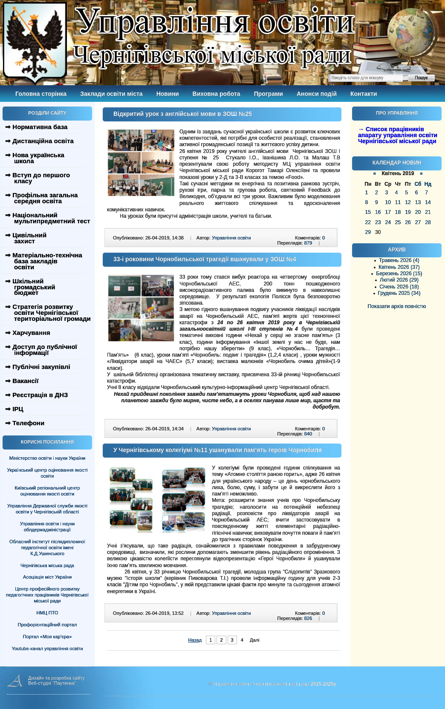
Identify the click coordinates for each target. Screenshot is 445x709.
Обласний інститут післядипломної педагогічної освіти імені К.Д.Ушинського (47, 547)
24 (387, 222)
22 (368, 222)
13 (418, 202)
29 (368, 232)
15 (368, 212)
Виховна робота (216, 93)
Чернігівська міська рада (47, 565)
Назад (195, 640)
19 (407, 212)
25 (398, 222)
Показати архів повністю (397, 306)
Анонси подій (317, 93)
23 (378, 222)
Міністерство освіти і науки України (47, 458)
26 (407, 222)
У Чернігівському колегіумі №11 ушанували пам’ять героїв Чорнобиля (217, 450)
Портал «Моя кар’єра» (47, 636)
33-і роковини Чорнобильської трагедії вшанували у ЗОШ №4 (204, 259)
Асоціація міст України (47, 576)
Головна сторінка (40, 93)
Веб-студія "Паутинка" (52, 683)
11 (398, 202)
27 (418, 222)
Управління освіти (231, 237)
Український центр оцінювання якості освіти (47, 472)
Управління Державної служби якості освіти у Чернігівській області (47, 508)
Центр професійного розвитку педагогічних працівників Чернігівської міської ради (47, 594)
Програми (268, 93)
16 (378, 212)
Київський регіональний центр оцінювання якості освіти (47, 490)
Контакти (363, 93)
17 (387, 212)
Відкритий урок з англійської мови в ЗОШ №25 (182, 113)
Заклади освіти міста (111, 93)
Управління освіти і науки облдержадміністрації (47, 526)
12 (407, 202)
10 (387, 202)
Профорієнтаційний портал (47, 624)
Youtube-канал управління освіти (47, 648)
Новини (167, 93)
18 (398, 212)
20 (418, 212)
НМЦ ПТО (47, 612)
